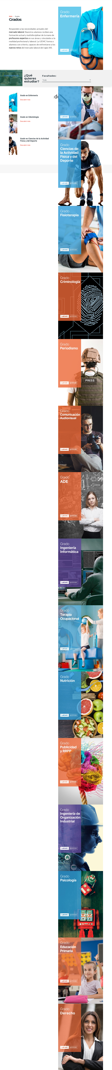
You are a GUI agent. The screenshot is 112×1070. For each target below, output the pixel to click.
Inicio (10, 16)
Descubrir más (25, 100)
